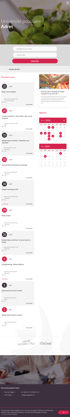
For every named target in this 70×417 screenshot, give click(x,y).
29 (49, 139)
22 (49, 136)
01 (49, 127)
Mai (45, 146)
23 (53, 136)
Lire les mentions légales (9, 414)
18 (60, 133)
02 (53, 127)
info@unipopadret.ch (27, 395)
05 (45, 156)
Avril (45, 120)
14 (45, 133)
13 (41, 133)
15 (49, 133)
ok (64, 412)
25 (60, 136)
